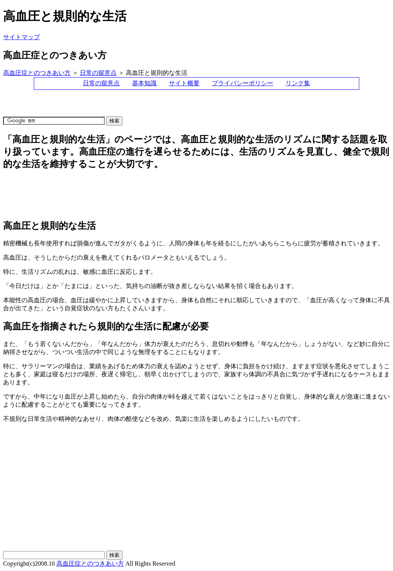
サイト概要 (184, 83)
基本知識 (144, 83)
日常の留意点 (98, 73)
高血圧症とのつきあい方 (37, 73)
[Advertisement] (142, 106)
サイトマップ (21, 37)
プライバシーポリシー (242, 83)
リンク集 (298, 83)
